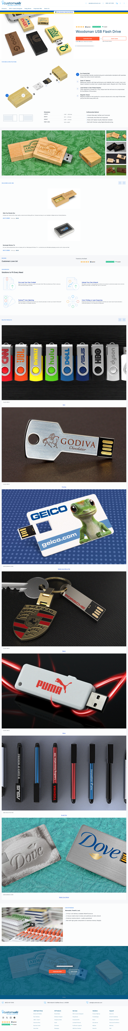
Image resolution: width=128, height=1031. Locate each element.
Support (111, 1011)
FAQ (110, 1028)
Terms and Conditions (114, 1022)
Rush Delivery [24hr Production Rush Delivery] (36, 1016)
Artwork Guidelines (113, 1016)
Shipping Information (114, 1019)
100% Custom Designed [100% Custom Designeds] (78, 1013)
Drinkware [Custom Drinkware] (56, 1025)
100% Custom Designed (15, 8)
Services (75, 1011)
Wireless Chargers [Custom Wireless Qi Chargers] (58, 1016)
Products (4, 8)
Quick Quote (114, 38)
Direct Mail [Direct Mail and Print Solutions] (35, 1028)
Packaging (56, 1028)
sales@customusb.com (95, 1002)
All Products (57, 1011)
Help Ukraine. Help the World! (65, 12)
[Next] (124, 183)
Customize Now (87, 38)
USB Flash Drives (38, 1011)
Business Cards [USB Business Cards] (36, 1025)
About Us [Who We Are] (111, 1013)
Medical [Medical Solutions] (94, 1025)
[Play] (32, 925)
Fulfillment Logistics (77, 1025)
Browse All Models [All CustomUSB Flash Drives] (37, 1013)
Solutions (95, 1011)
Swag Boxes (27, 8)
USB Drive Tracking (77, 1028)
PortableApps (96, 1016)
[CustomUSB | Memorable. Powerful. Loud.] (16, 1012)
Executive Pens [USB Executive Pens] (36, 1022)
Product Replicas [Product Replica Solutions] (96, 1013)
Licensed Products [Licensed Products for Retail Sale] (77, 1022)
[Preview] (120, 183)
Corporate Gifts (38, 8)
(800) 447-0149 (9, 1002)
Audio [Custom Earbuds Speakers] (55, 1022)
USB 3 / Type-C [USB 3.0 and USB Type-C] (36, 1019)
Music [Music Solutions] (94, 1019)
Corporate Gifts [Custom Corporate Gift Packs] (76, 1019)
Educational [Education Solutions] (95, 1022)
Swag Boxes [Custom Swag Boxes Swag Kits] (75, 1016)
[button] (117, 3)
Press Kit (94, 1028)
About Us (46, 8)
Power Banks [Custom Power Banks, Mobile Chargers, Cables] (57, 1013)
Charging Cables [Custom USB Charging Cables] (58, 1019)
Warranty (111, 1025)
